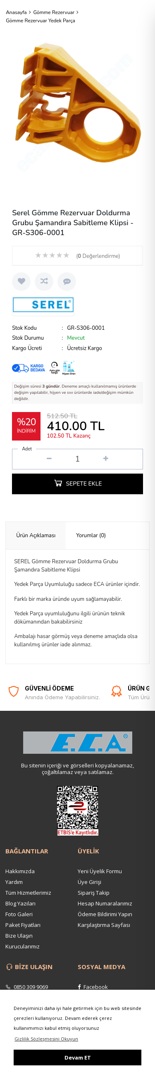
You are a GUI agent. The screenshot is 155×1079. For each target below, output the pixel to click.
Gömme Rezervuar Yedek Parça (40, 20)
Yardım (14, 882)
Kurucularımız (22, 946)
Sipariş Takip (94, 892)
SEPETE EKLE (77, 482)
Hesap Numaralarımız (105, 903)
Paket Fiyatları (23, 925)
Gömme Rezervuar (53, 12)
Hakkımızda (20, 871)
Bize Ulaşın (19, 935)
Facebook (93, 987)
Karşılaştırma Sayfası (104, 925)
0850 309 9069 (26, 987)
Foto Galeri (19, 914)
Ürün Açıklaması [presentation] (35, 535)
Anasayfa (16, 12)
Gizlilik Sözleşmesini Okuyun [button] (46, 1039)
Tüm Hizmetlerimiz (28, 892)
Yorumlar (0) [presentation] (91, 535)
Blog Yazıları (20, 903)
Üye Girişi (89, 882)
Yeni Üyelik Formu (100, 871)
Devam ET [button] (77, 1057)
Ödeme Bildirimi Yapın (105, 914)
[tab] (36, 536)
